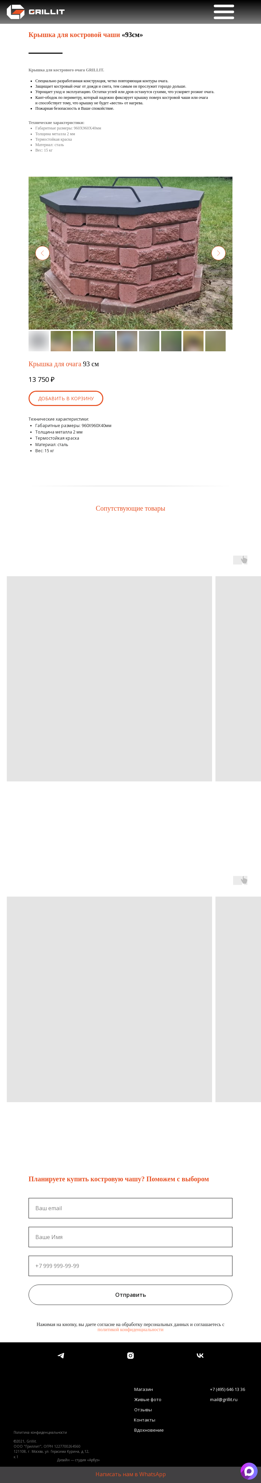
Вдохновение (149, 1430)
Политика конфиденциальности (40, 1432)
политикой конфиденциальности (130, 1329)
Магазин (143, 1389)
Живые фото (147, 1399)
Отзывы (143, 1410)
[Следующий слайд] (218, 253)
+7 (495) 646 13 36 (227, 1389)
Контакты (144, 1420)
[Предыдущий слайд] (42, 253)
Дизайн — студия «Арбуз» (78, 1460)
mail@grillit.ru (224, 1399)
